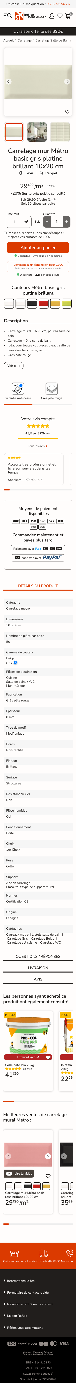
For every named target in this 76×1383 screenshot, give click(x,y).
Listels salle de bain (46, 934)
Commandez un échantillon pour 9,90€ (38, 266)
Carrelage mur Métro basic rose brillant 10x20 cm (24, 1195)
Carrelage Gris (17, 938)
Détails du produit (38, 586)
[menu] (8, 16)
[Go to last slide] (9, 82)
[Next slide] (67, 82)
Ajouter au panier (38, 248)
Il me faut (12, 214)
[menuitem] (14, 132)
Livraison (38, 968)
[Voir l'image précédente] (64, 1037)
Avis (38, 979)
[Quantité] (57, 221)
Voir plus (13, 366)
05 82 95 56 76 (58, 4)
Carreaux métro (17, 934)
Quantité (49, 214)
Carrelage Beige (42, 938)
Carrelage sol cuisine (22, 942)
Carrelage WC (50, 942)
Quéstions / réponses (38, 956)
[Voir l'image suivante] (48, 1156)
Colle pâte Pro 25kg (19, 1065)
